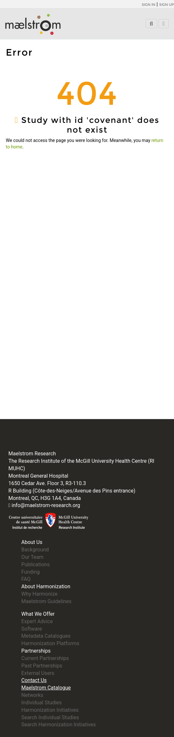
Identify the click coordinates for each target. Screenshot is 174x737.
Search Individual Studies (50, 717)
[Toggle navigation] (164, 23)
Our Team (32, 557)
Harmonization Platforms (50, 643)
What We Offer (38, 614)
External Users (37, 673)
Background (35, 550)
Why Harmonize (39, 594)
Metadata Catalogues (46, 636)
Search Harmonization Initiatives (58, 724)
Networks (32, 695)
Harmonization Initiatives (50, 710)
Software (31, 629)
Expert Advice (37, 621)
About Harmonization (45, 586)
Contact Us (34, 680)
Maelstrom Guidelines (46, 601)
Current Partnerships (45, 658)
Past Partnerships (41, 666)
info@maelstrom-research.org (46, 505)
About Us (31, 542)
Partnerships (36, 651)
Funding (30, 572)
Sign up (166, 4)
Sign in (148, 4)
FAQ (26, 579)
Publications (35, 564)
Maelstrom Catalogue (46, 688)
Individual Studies (41, 702)
